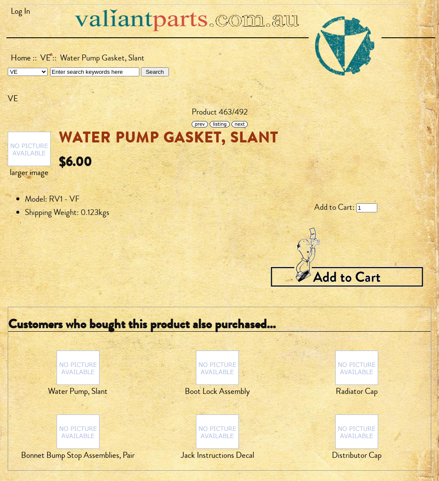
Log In (20, 11)
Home (21, 58)
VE (45, 58)
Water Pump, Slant (78, 391)
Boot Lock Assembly (217, 391)
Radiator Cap (357, 391)
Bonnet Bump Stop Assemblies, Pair (78, 455)
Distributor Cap (357, 455)
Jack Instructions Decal (217, 455)
